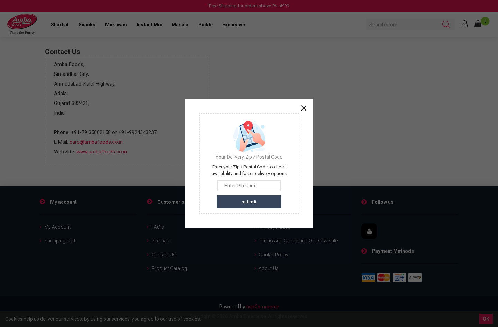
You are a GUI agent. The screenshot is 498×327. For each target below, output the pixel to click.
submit (249, 201)
